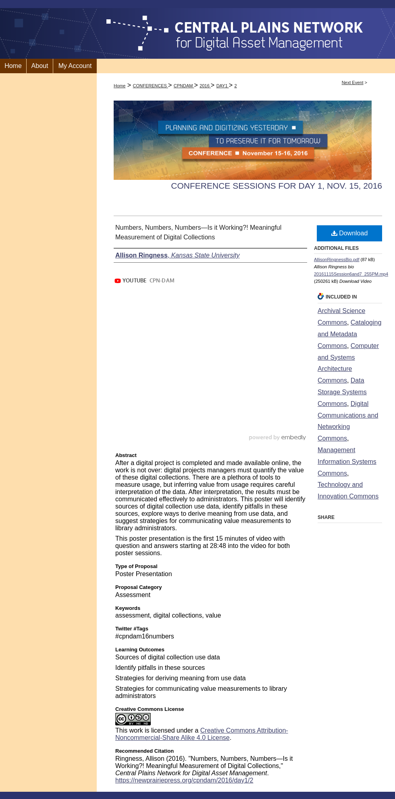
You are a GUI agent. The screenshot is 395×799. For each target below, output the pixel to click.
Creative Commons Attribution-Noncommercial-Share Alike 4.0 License (201, 734)
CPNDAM (184, 85)
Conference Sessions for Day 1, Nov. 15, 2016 (276, 185)
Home (119, 85)
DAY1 (222, 85)
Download (349, 233)
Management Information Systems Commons (347, 462)
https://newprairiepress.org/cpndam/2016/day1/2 (184, 780)
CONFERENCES (150, 85)
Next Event (353, 82)
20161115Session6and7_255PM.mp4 (351, 274)
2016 (205, 85)
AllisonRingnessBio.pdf (337, 259)
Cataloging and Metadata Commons (349, 334)
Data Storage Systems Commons (342, 392)
